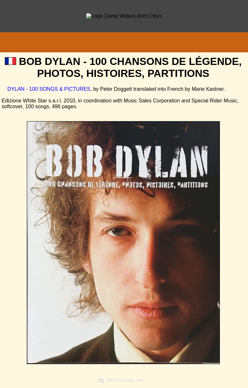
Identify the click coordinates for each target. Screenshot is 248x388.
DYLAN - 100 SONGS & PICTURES (46, 89)
